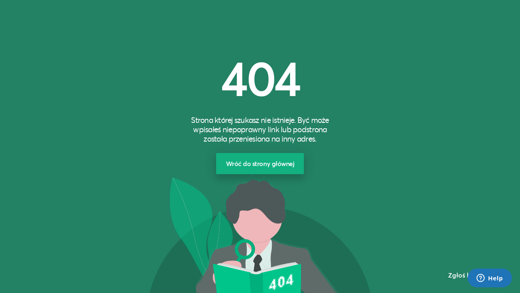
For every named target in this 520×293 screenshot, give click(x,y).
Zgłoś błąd (464, 275)
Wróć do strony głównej (260, 163)
